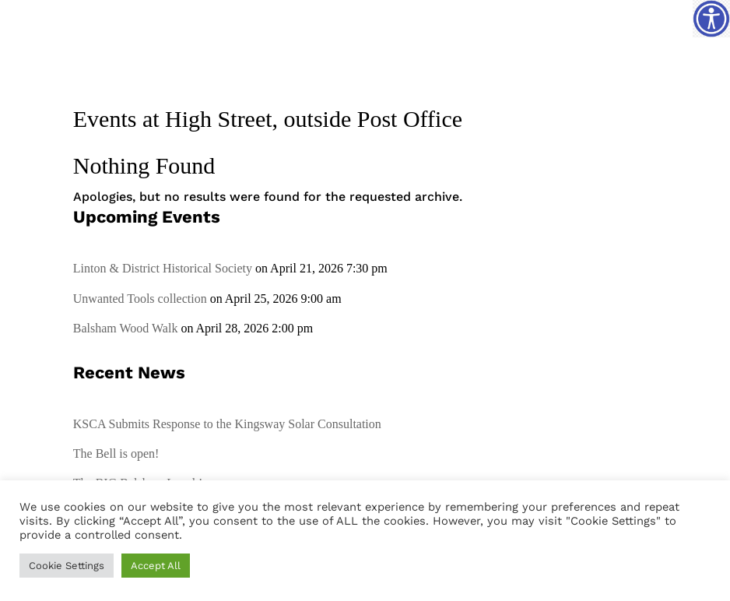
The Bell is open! (116, 453)
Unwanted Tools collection (140, 298)
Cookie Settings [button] (66, 565)
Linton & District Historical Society (162, 268)
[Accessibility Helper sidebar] (711, 18)
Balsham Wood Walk (125, 328)
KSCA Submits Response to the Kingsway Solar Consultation (227, 424)
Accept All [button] (156, 565)
